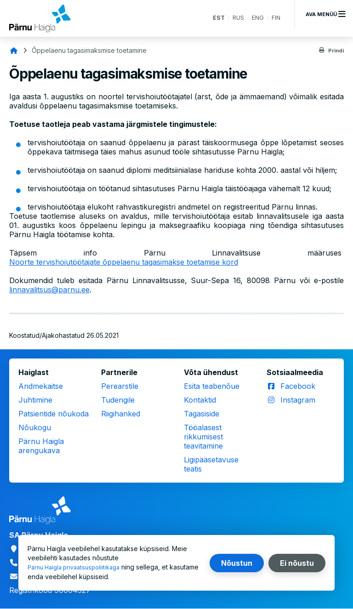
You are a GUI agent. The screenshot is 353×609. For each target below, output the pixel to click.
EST (215, 18)
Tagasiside (201, 413)
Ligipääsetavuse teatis (211, 464)
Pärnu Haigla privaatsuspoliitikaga (78, 567)
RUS (235, 18)
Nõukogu (34, 427)
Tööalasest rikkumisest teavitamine (203, 436)
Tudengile (118, 399)
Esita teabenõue (211, 386)
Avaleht (13, 50)
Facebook (297, 386)
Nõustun (236, 563)
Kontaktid (200, 399)
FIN (275, 18)
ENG (256, 18)
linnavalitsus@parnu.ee (49, 289)
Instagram (297, 399)
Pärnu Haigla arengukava (41, 446)
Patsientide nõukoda (53, 413)
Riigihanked (120, 413)
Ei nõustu (297, 563)
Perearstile (119, 386)
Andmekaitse (40, 386)
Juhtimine (35, 399)
